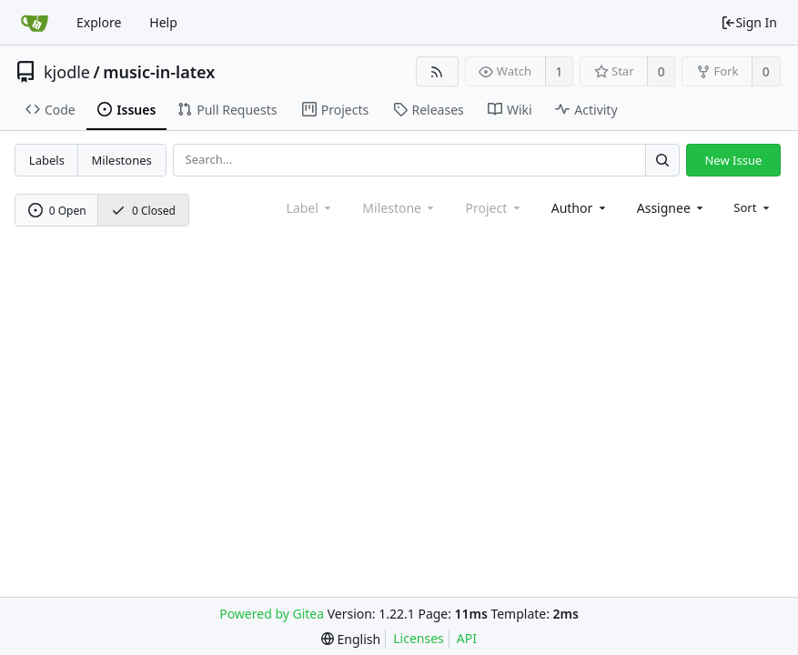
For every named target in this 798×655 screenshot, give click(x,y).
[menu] (752, 207)
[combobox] (580, 208)
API (467, 638)
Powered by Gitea (271, 613)
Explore (98, 22)
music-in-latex (159, 72)
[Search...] (662, 160)
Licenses (418, 638)
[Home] (34, 22)
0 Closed (143, 210)
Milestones (122, 160)
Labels (47, 160)
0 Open (57, 210)
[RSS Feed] (437, 71)
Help (163, 22)
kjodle (67, 72)
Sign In (749, 22)
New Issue (733, 160)
